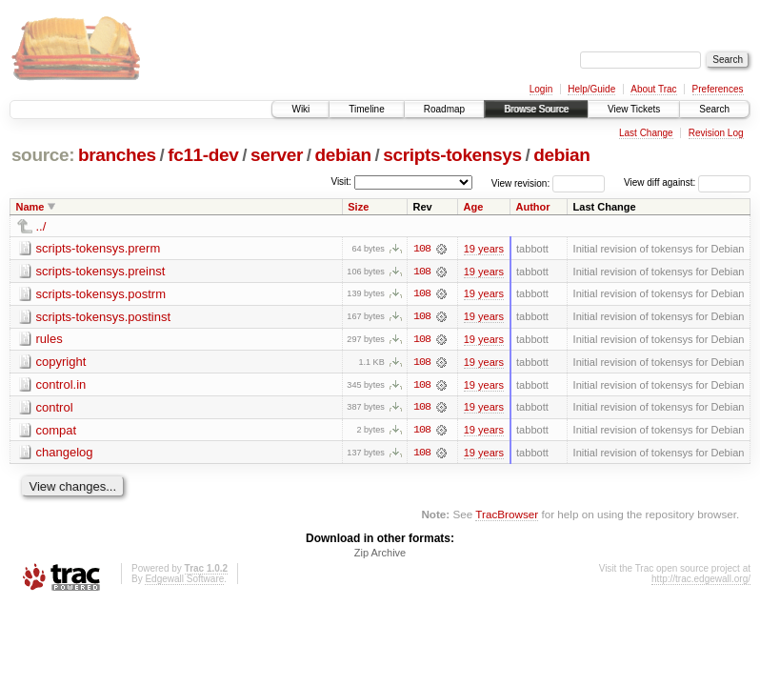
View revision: (520, 182)
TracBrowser (506, 516)
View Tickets (634, 109)
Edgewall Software (184, 580)
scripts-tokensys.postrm (101, 294)
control (54, 408)
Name (30, 206)
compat (56, 431)
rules (49, 340)
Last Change (646, 133)
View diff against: (687, 182)
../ (41, 226)
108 (421, 248)
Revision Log (716, 133)
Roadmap (444, 109)
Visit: (340, 181)
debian (343, 155)
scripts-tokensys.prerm (98, 248)
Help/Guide (591, 89)
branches (117, 155)
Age (474, 206)
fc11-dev (203, 155)
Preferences (718, 89)
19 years (484, 248)
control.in (61, 385)
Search (714, 109)
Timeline (366, 109)
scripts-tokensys (452, 155)
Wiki (300, 109)
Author (533, 206)
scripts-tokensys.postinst (103, 317)
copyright (61, 362)
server (276, 155)
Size (358, 206)
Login (541, 89)
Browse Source (536, 109)
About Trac (653, 89)
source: (42, 155)
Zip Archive (380, 554)
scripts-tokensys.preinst (101, 271)
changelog (64, 454)
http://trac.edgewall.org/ (700, 580)
